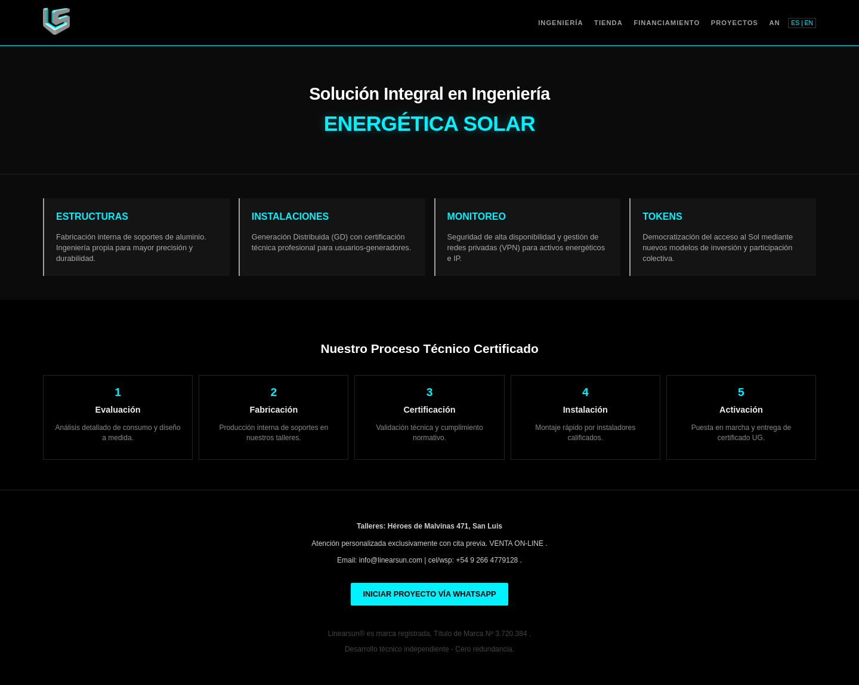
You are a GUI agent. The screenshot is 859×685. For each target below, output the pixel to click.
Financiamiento (667, 22)
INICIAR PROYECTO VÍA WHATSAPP (429, 593)
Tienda (608, 22)
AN (774, 22)
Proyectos (734, 22)
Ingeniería (560, 22)
